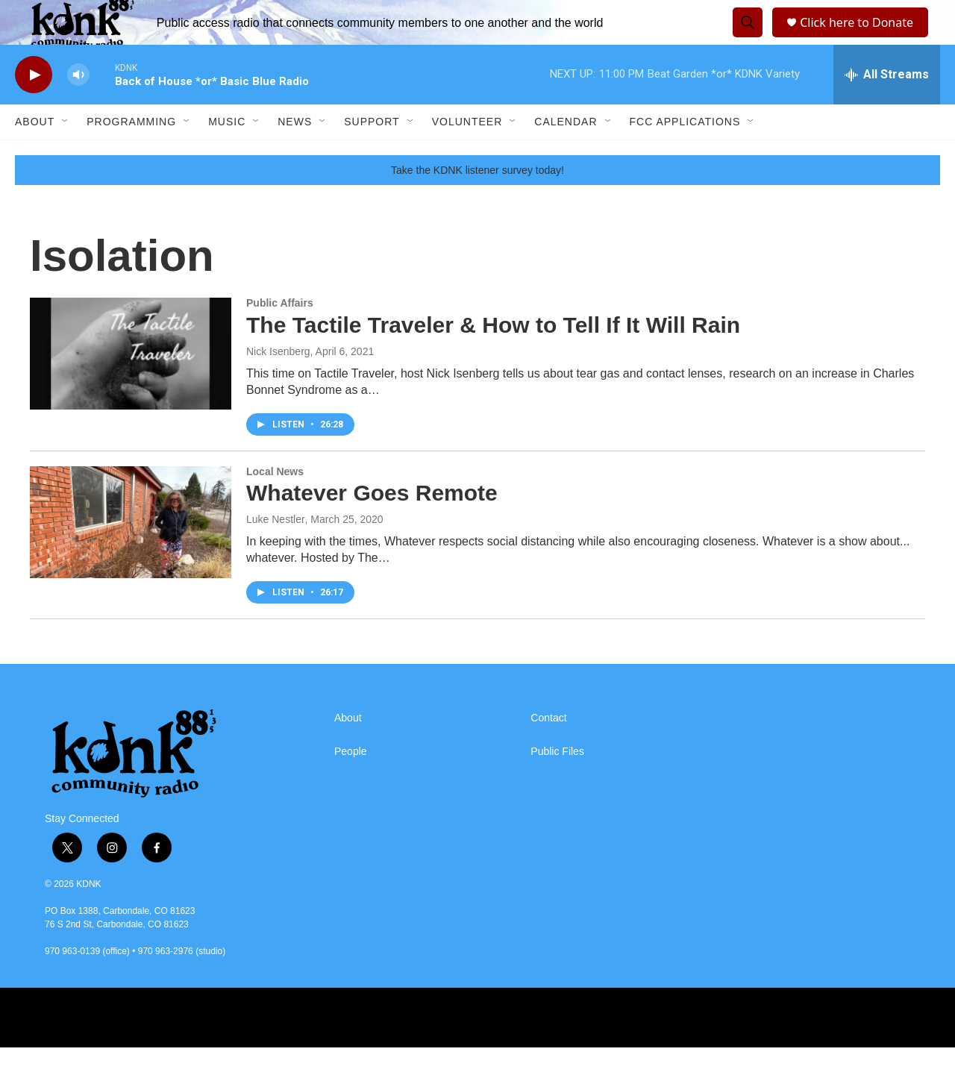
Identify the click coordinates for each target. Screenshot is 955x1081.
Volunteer (467, 155)
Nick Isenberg (278, 385)
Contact (548, 751)
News (295, 155)
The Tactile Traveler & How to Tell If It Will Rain (493, 358)
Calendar (565, 155)
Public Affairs (279, 336)
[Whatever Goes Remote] (130, 556)
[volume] (78, 108)
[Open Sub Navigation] (66, 155)
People (350, 785)
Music (226, 155)
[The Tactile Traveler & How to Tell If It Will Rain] (130, 387)
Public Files (557, 785)
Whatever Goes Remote (372, 526)
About (34, 155)
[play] (34, 108)
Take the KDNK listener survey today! (477, 204)
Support (371, 155)
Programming (131, 155)
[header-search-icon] (745, 39)
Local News (275, 505)
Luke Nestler (275, 553)
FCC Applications (685, 155)
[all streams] (886, 108)
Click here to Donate (861, 39)
